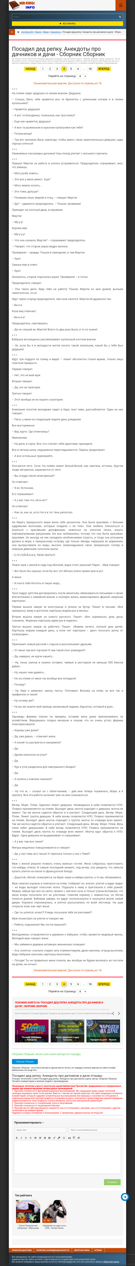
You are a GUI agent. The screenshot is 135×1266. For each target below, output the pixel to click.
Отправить (112, 1182)
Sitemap (98, 1250)
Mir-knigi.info (32, 5)
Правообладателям (21, 1250)
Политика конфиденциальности (52, 1250)
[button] (17, 1137)
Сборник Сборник (25, 1061)
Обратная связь (82, 1250)
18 (90, 68)
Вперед (104, 68)
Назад (30, 68)
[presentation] (17, 1137)
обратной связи (111, 1262)
